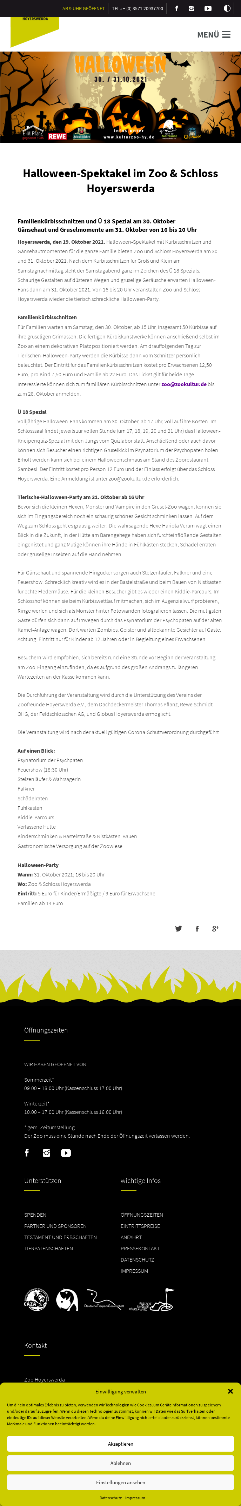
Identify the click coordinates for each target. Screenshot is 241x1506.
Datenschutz (111, 1497)
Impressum (135, 1497)
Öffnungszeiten (142, 1214)
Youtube (66, 1153)
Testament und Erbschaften (60, 1237)
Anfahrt (131, 1237)
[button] (230, 1391)
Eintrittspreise (140, 1225)
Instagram (46, 1153)
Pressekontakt (140, 1248)
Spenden (35, 1214)
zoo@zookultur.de (184, 384)
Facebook (27, 1153)
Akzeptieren (120, 1443)
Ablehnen (121, 1463)
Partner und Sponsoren (55, 1225)
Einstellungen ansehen (120, 1482)
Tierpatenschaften (48, 1248)
